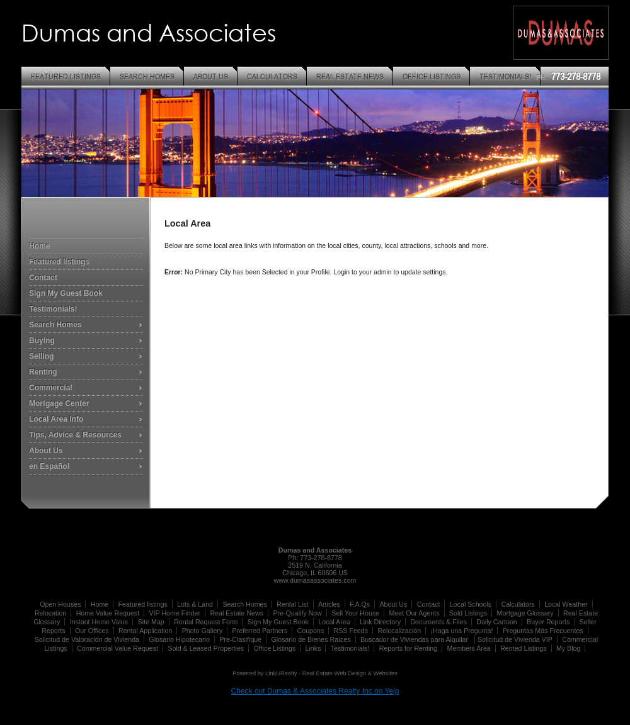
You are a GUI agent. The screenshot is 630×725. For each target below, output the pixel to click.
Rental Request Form (206, 622)
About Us (45, 450)
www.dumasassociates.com (315, 580)
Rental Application (145, 630)
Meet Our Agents (414, 613)
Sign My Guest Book (66, 293)
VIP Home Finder (174, 613)
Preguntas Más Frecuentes (543, 630)
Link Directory (380, 622)
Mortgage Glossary (525, 613)
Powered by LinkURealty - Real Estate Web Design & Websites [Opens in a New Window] (314, 673)
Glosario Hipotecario (179, 639)
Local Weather (566, 604)
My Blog (568, 648)
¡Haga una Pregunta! (461, 630)
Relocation (50, 613)
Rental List (292, 604)
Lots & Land (195, 604)
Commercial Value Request (117, 648)
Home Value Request (108, 613)
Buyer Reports (548, 622)
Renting (43, 372)
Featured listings (59, 261)
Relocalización (399, 630)
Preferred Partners (260, 630)
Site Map (151, 622)
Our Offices (92, 630)
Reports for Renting (408, 648)
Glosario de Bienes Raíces (311, 639)
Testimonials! (53, 309)
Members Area (469, 648)
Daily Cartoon (496, 622)
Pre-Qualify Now (297, 613)
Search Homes (55, 324)
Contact (43, 277)
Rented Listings (523, 648)
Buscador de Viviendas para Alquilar (415, 639)
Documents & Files (438, 622)
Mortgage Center (59, 403)
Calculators (517, 604)
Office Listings (275, 648)
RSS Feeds (351, 630)
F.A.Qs (360, 604)
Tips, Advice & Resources (75, 434)
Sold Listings (468, 613)
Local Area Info (56, 419)
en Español (49, 466)
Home (39, 246)
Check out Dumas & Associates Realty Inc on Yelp (315, 691)
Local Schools (470, 604)
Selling (41, 356)
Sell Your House (355, 613)
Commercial (50, 387)
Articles (329, 604)
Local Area (334, 622)
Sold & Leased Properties (206, 648)
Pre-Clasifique (240, 639)
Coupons (310, 630)
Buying (42, 340)
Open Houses (60, 604)
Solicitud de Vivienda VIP (515, 639)
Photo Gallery (202, 630)
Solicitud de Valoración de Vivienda (87, 639)
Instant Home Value (99, 622)
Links (313, 648)
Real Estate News (236, 613)
